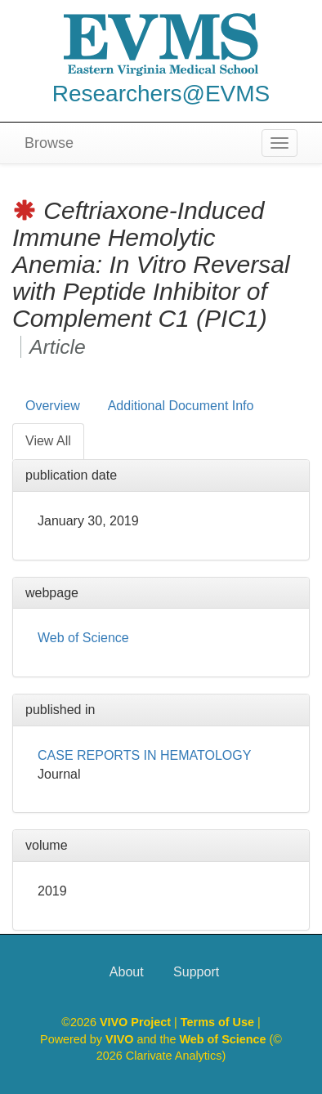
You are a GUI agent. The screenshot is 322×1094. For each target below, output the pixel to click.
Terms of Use (219, 1022)
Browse (49, 143)
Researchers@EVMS (161, 93)
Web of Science (83, 638)
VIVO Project (137, 1022)
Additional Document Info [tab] (181, 406)
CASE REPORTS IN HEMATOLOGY (144, 755)
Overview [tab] (52, 406)
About (127, 972)
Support (196, 972)
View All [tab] (48, 441)
